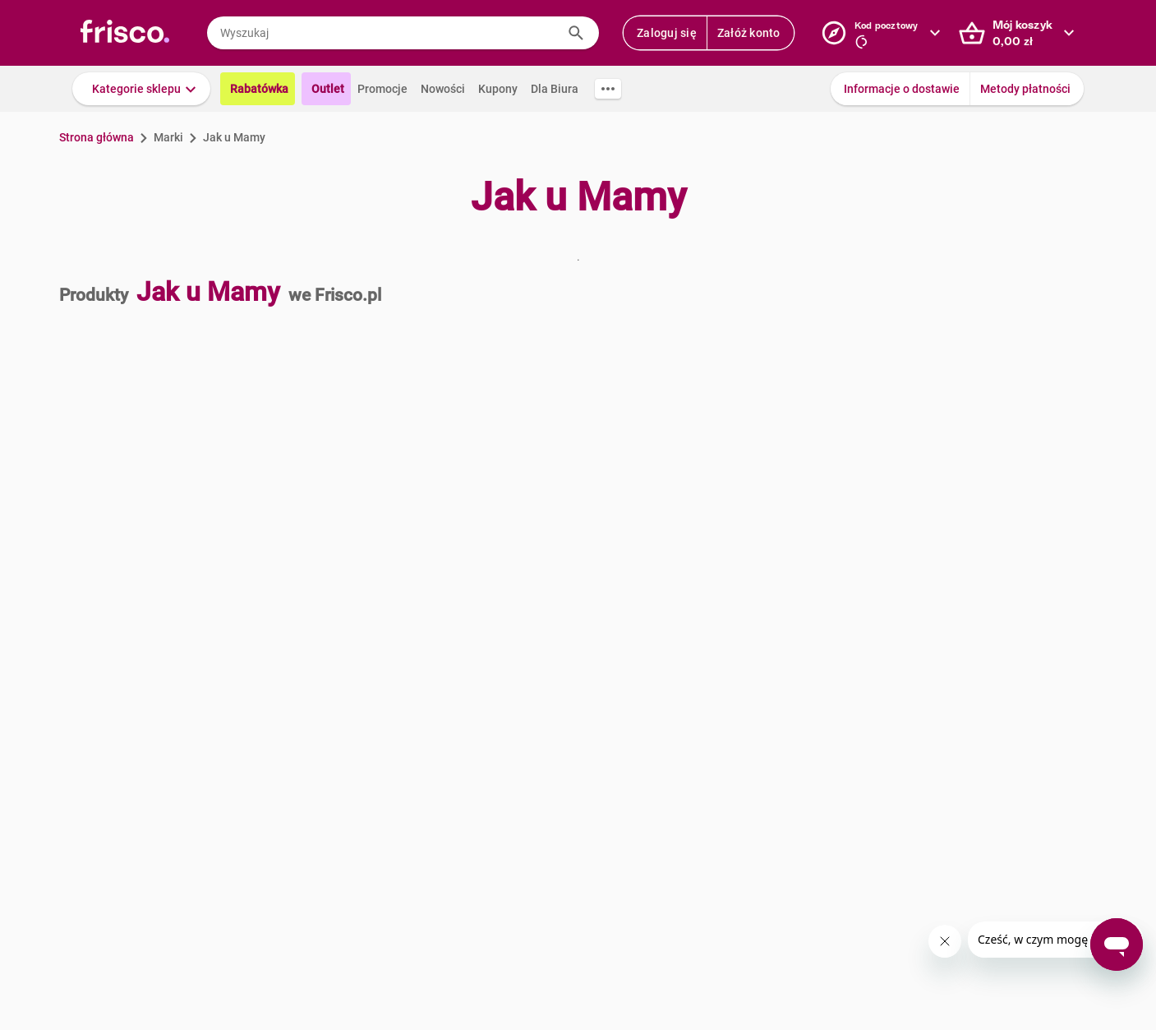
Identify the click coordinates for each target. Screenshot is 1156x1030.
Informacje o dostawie (902, 88)
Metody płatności (1025, 88)
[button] (141, 88)
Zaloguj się (667, 32)
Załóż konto (749, 32)
